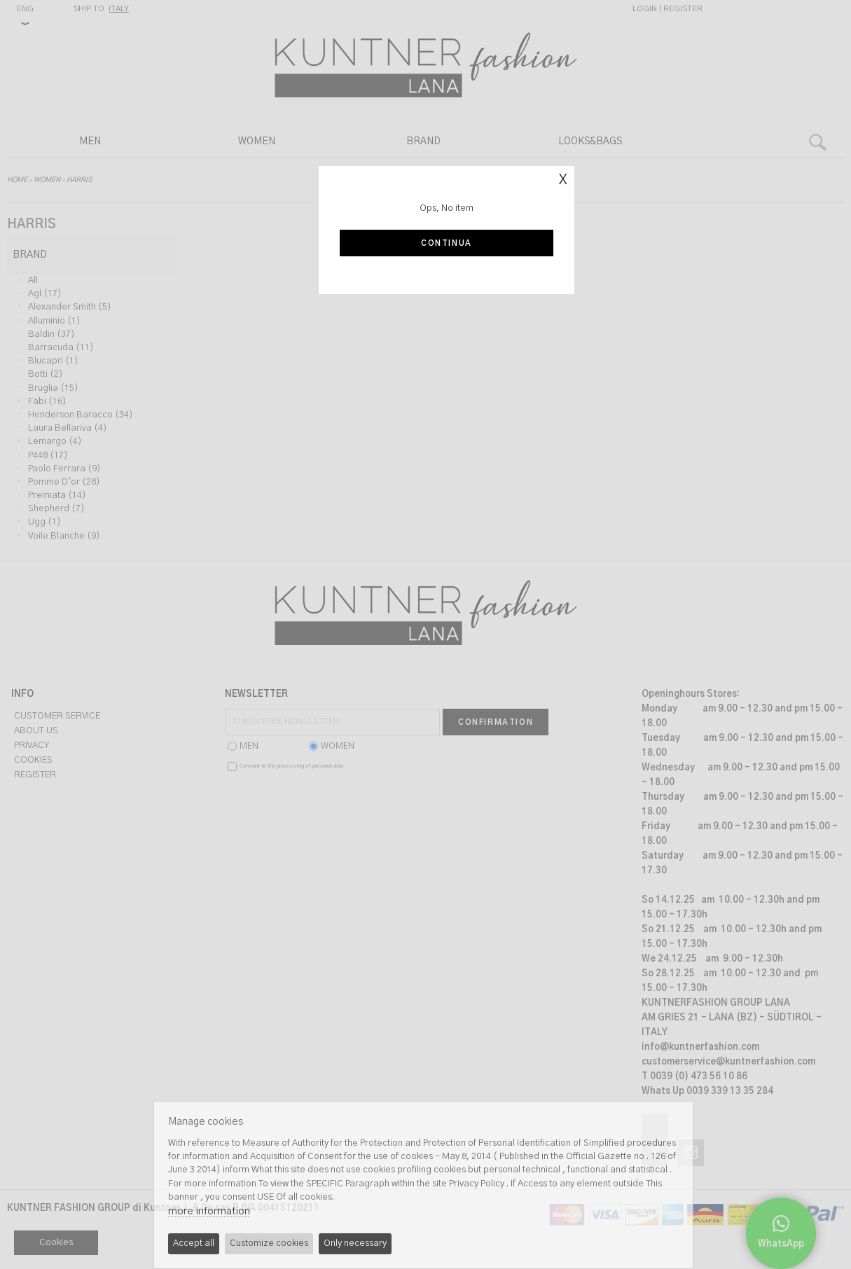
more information (209, 1211)
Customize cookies (269, 1243)
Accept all (193, 1243)
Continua (446, 243)
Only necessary (355, 1243)
